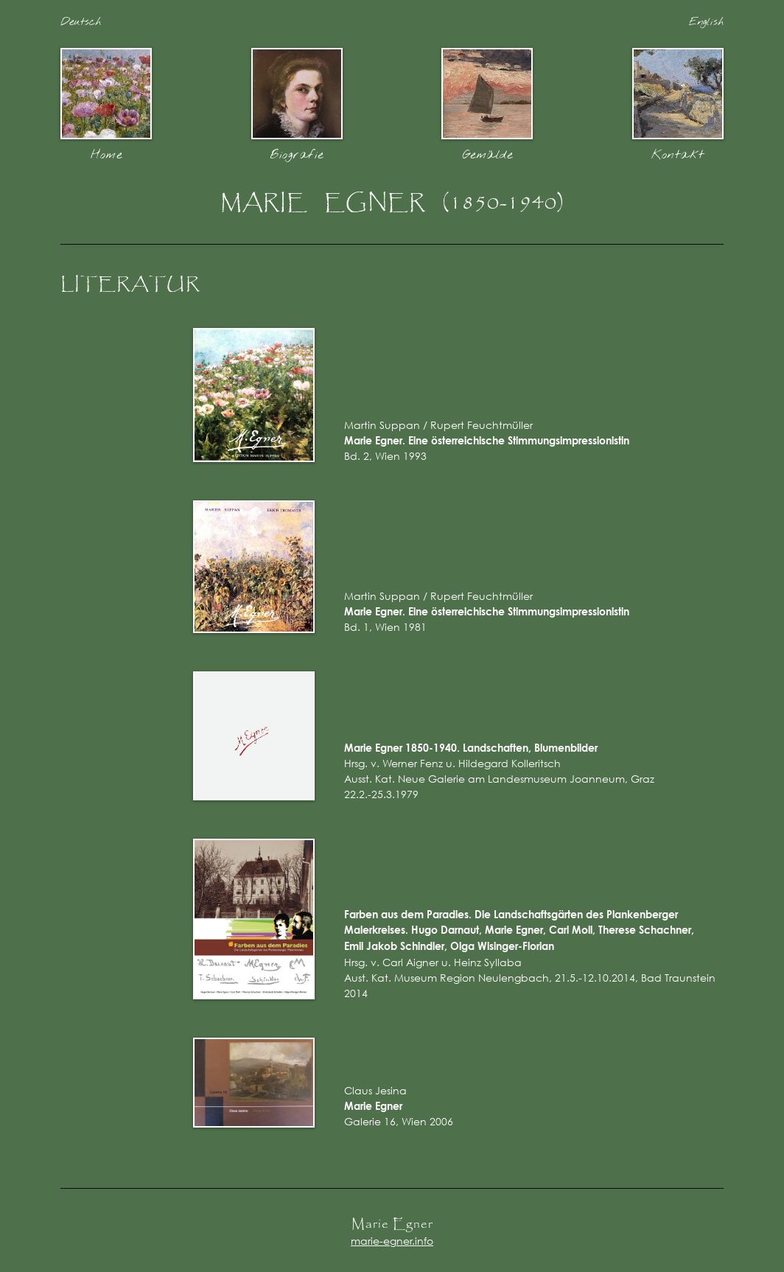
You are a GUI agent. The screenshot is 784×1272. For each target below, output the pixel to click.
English (706, 22)
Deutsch (80, 22)
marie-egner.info (392, 1240)
